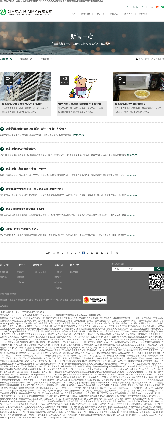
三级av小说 (107, 377)
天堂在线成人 (88, 345)
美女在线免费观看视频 (114, 399)
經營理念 (4, 277)
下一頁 (115, 253)
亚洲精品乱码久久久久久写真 (27, 331)
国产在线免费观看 (38, 342)
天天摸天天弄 (21, 326)
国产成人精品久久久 (122, 377)
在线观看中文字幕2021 (108, 409)
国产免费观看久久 (103, 321)
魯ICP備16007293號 (50, 300)
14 (108, 253)
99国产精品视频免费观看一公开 (56, 356)
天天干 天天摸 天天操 (151, 350)
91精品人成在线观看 (127, 401)
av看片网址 (134, 407)
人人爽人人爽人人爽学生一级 (61, 369)
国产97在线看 (64, 390)
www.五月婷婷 (103, 385)
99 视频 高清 (97, 399)
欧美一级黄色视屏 (31, 377)
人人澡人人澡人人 (88, 356)
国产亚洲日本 (61, 347)
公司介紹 (4, 272)
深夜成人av (136, 393)
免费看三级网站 (30, 417)
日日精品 (40, 385)
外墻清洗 (58, 288)
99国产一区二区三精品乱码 (60, 334)
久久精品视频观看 (21, 342)
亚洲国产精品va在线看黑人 (118, 339)
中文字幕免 (62, 399)
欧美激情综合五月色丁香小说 (98, 323)
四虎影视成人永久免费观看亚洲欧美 (33, 339)
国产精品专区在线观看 (44, 347)
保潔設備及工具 (39, 272)
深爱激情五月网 (28, 385)
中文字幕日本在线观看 (23, 347)
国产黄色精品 (71, 412)
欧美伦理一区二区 (58, 382)
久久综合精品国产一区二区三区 (114, 361)
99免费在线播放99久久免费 (54, 318)
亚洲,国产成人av (52, 396)
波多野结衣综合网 (8, 396)
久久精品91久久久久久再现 (109, 329)
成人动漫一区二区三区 (86, 353)
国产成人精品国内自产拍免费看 (69, 380)
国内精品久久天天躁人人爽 (74, 350)
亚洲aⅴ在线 (72, 318)
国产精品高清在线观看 (150, 407)
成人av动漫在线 (94, 377)
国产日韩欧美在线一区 (131, 358)
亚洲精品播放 (88, 358)
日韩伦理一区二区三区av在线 (100, 393)
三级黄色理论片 (136, 326)
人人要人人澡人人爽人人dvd (91, 326)
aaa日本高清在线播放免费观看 (66, 364)
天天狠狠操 (12, 412)
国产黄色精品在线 (76, 347)
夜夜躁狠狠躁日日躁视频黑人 (134, 345)
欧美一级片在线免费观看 (60, 323)
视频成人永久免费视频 (89, 318)
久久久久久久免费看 (135, 372)
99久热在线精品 (52, 393)
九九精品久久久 (16, 407)
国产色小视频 (84, 337)
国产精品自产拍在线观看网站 (51, 329)
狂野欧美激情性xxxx (130, 412)
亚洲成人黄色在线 (19, 393)
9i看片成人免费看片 (98, 407)
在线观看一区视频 (38, 404)
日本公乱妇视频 (89, 396)
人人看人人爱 (122, 369)
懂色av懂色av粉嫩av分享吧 (23, 369)
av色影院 (83, 415)
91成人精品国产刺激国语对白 (113, 350)
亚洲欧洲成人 (93, 331)
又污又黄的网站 (89, 329)
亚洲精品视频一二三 (56, 342)
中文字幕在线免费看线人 (14, 415)
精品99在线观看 (41, 323)
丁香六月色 (72, 382)
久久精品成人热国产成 (137, 366)
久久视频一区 (151, 372)
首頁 (73, 13)
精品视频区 (60, 401)
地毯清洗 (58, 282)
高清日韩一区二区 (36, 393)
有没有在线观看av (28, 374)
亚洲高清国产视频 (99, 372)
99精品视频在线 (152, 347)
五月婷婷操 (110, 326)
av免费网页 (59, 326)
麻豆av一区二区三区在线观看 (135, 329)
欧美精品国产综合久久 (67, 337)
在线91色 (13, 323)
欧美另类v (156, 364)
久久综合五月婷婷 (105, 396)
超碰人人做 (94, 412)
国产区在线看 (138, 353)
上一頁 (56, 253)
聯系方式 (74, 272)
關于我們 (85, 13)
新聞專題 (24, 59)
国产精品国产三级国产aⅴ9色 (137, 399)
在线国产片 (144, 369)
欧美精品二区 (69, 353)
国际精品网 (153, 345)
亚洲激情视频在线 (70, 385)
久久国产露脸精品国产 (101, 337)
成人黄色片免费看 (15, 321)
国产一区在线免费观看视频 (69, 358)
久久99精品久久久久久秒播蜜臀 (23, 329)
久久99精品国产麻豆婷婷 (18, 361)
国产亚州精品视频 (29, 366)
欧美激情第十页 (134, 350)
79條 (48, 253)
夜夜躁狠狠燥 (13, 385)
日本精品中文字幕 (119, 385)
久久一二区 (83, 412)
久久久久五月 (81, 369)
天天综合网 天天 (102, 382)
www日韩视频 (83, 374)
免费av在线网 (121, 396)
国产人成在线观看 (91, 388)
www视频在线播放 (87, 385)
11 (97, 253)
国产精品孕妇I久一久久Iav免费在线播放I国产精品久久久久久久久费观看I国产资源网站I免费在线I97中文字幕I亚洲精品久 (51, 315)
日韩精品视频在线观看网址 (141, 374)
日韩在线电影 (135, 361)
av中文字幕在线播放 (64, 417)
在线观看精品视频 (77, 409)
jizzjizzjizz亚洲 (109, 369)
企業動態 (4, 59)
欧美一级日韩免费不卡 (61, 407)
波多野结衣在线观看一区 (124, 318)
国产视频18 (147, 361)
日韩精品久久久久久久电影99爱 (40, 401)
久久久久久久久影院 (90, 364)
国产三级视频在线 (93, 380)
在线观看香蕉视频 (55, 412)
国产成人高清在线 (93, 347)
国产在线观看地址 (122, 393)
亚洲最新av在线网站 (32, 318)
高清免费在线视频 (34, 358)
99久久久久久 (67, 393)
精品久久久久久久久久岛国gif (37, 407)
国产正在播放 (149, 396)
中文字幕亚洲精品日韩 (71, 396)
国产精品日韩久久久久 (10, 366)
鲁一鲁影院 (115, 358)
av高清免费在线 (102, 345)
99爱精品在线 (70, 374)
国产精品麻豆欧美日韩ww (47, 388)
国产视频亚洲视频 (108, 364)
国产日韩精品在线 (91, 361)
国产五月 (75, 356)
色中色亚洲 (149, 388)
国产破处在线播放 (108, 404)
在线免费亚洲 (78, 323)
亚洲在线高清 (145, 323)
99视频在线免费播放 (64, 321)
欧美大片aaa (99, 339)
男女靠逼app (120, 356)
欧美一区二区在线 (46, 321)
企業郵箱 (13, 294)
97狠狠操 (65, 377)
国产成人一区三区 (17, 358)
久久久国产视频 (25, 323)
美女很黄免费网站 (140, 377)
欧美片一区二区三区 (109, 388)
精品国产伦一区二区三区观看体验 (34, 353)
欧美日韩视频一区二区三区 (36, 345)
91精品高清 (153, 366)
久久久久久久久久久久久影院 (151, 380)
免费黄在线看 (150, 339)
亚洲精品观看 (73, 401)
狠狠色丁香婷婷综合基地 (50, 350)
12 (102, 253)
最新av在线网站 (95, 369)
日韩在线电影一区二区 (142, 382)
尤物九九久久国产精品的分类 (125, 321)
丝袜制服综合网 (95, 415)
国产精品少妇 (119, 334)
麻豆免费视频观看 (27, 388)
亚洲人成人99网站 (122, 353)
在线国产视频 (84, 366)
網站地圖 (4, 294)
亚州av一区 (41, 369)
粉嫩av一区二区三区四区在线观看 (67, 361)
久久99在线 (8, 404)
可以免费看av (146, 412)
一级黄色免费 (28, 380)
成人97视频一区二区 (152, 393)
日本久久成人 (94, 334)
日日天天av (76, 390)
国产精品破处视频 (99, 374)
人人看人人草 (15, 417)
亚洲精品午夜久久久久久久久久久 (32, 334)
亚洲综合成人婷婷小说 (110, 412)
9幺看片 (134, 323)
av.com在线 (147, 358)
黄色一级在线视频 (144, 318)
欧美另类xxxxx (34, 326)
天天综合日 (142, 390)
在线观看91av (71, 326)
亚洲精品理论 (93, 350)
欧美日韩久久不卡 (73, 329)
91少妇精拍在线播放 (112, 347)
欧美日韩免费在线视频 (121, 382)
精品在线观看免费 (146, 409)
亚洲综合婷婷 (137, 339)
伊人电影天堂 (50, 358)
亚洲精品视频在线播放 (71, 345)
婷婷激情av (16, 377)
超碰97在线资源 (135, 396)
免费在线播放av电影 (117, 366)
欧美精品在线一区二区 (14, 372)
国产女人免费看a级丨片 (41, 361)
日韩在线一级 (56, 353)
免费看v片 (16, 380)
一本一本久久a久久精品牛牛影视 (23, 350)
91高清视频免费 (21, 404)
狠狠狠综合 (92, 409)
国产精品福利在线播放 (137, 356)
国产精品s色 (142, 401)
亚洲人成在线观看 (136, 385)
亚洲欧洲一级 (23, 396)
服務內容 (128, 13)
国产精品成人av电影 (57, 415)
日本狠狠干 (31, 415)
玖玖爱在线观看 (144, 364)
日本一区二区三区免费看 (49, 366)
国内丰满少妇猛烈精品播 (11, 318)
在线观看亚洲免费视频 (50, 377)
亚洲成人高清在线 (153, 353)
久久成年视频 (19, 390)
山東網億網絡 (75, 300)
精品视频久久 (80, 393)
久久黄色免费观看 (153, 385)
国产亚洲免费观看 (44, 364)
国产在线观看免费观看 (84, 321)
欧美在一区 (47, 372)
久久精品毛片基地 (128, 390)
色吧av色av (123, 374)
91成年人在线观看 (47, 409)
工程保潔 (58, 272)
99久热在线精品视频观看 (143, 331)
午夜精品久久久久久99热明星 (50, 374)
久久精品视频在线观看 (45, 380)
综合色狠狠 (106, 334)
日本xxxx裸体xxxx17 (126, 364)
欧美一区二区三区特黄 (36, 390)
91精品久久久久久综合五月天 (142, 337)
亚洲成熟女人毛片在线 (83, 339)
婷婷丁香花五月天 (32, 372)
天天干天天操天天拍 (128, 409)
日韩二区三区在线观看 (118, 407)
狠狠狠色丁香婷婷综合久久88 (13, 382)
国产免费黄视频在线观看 (58, 404)
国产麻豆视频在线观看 (107, 401)
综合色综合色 (17, 345)
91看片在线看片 (28, 337)
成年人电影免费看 (88, 401)
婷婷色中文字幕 (12, 374)
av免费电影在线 (80, 334)
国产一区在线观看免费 (149, 321)
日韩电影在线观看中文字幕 (149, 334)
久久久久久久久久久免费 (133, 347)
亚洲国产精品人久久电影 (126, 380)
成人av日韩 (52, 390)
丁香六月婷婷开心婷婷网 (71, 388)
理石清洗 (58, 277)
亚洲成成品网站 (37, 396)
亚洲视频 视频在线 (29, 409)
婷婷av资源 (115, 345)
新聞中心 (100, 13)
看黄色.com (124, 388)
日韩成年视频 (108, 380)
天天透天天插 (109, 415)
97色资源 (57, 372)
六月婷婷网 (73, 415)
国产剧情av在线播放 (121, 323)
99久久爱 (133, 369)
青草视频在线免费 (86, 382)
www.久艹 (112, 374)
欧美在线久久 (106, 318)
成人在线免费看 (96, 390)
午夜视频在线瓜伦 (53, 385)
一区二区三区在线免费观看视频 (32, 412)
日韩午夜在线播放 (80, 407)
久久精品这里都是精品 (46, 337)
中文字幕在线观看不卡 (25, 364)
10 (92, 253)
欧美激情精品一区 (78, 377)
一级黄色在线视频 (99, 366)
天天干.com (126, 331)
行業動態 (45, 59)
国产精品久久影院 (105, 353)
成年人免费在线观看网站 (38, 382)
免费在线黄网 (50, 399)
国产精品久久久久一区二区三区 (80, 342)
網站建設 (64, 300)
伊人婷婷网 (131, 334)
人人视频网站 (136, 388)
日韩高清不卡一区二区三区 (74, 331)
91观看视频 (54, 345)
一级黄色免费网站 (17, 401)
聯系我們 (143, 13)
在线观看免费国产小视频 (61, 339)
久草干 (96, 404)
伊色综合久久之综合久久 (79, 399)
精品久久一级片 (112, 390)
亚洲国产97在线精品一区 (81, 404)
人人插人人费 (62, 409)
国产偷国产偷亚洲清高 (51, 331)
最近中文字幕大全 (120, 337)
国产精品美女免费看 (32, 356)
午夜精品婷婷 (101, 342)
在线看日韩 (47, 326)
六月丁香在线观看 (105, 356)
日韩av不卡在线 (102, 358)
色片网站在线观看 (69, 366)
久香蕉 (85, 390)
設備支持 (114, 13)
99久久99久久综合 (46, 417)
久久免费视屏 (122, 326)
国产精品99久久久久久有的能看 (76, 372)
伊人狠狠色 (42, 415)
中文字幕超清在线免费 (110, 331)
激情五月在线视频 (116, 372)
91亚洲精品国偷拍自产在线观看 (122, 342)
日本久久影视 (13, 337)
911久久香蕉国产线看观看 (148, 342)
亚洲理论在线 (30, 321)
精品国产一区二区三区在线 (31, 399)
